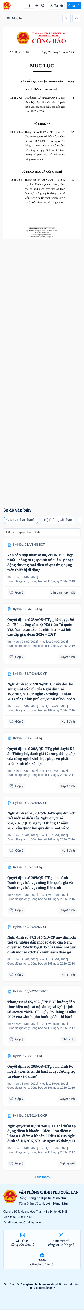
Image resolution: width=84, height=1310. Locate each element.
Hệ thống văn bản (58, 520)
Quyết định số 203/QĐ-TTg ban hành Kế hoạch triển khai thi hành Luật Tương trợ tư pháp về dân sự (41, 1071)
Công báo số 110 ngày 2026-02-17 (53, 775)
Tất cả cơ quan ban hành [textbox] (23, 532)
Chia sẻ (73, 6)
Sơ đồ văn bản (17, 510)
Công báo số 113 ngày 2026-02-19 (53, 581)
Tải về (56, 6)
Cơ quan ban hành (20, 520)
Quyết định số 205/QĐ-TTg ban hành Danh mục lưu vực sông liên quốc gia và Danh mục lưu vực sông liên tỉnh (40, 883)
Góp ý (16, 592)
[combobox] (42, 532)
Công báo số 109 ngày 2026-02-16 (53, 710)
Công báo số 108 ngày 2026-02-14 (53, 963)
